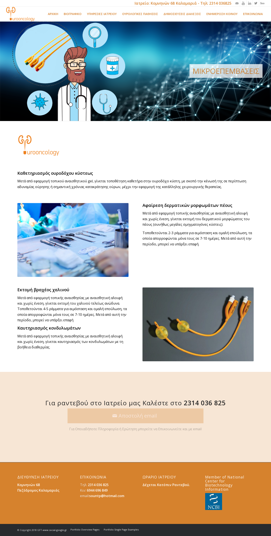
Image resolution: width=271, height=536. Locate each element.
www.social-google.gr (55, 530)
